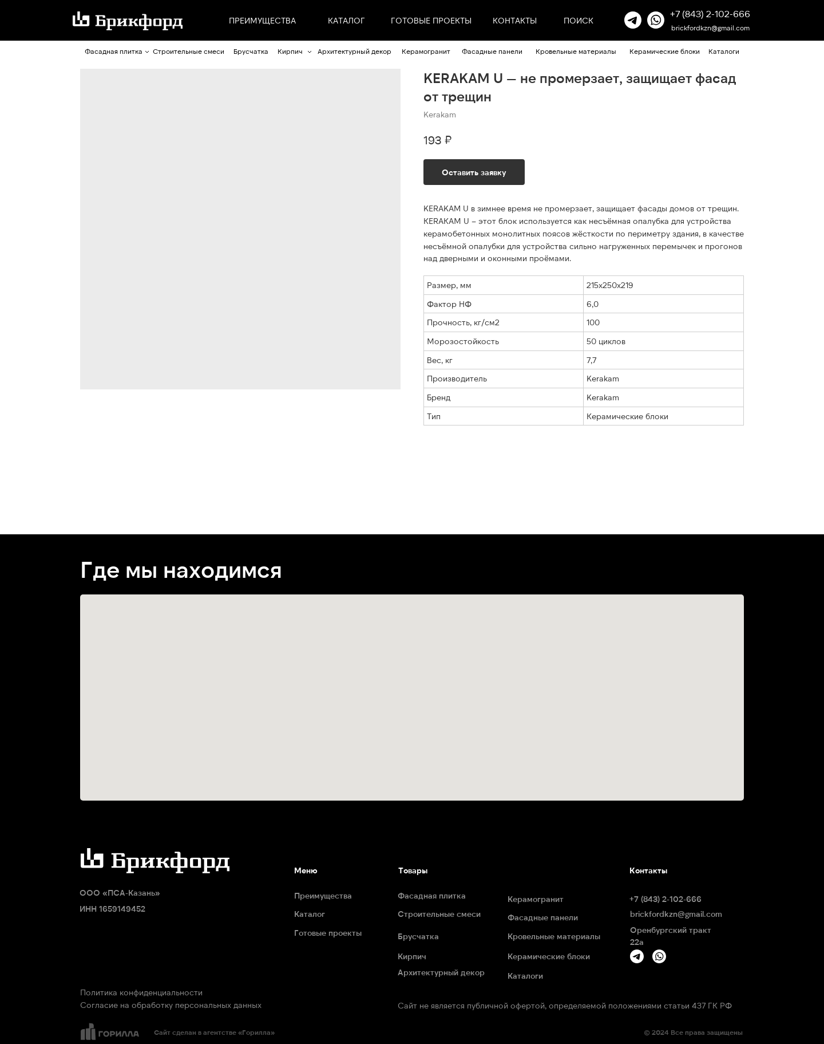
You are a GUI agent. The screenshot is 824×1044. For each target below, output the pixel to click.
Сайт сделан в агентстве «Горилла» (214, 1032)
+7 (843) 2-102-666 (710, 13)
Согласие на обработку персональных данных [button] (171, 1005)
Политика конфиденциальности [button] (141, 992)
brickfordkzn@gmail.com (710, 27)
